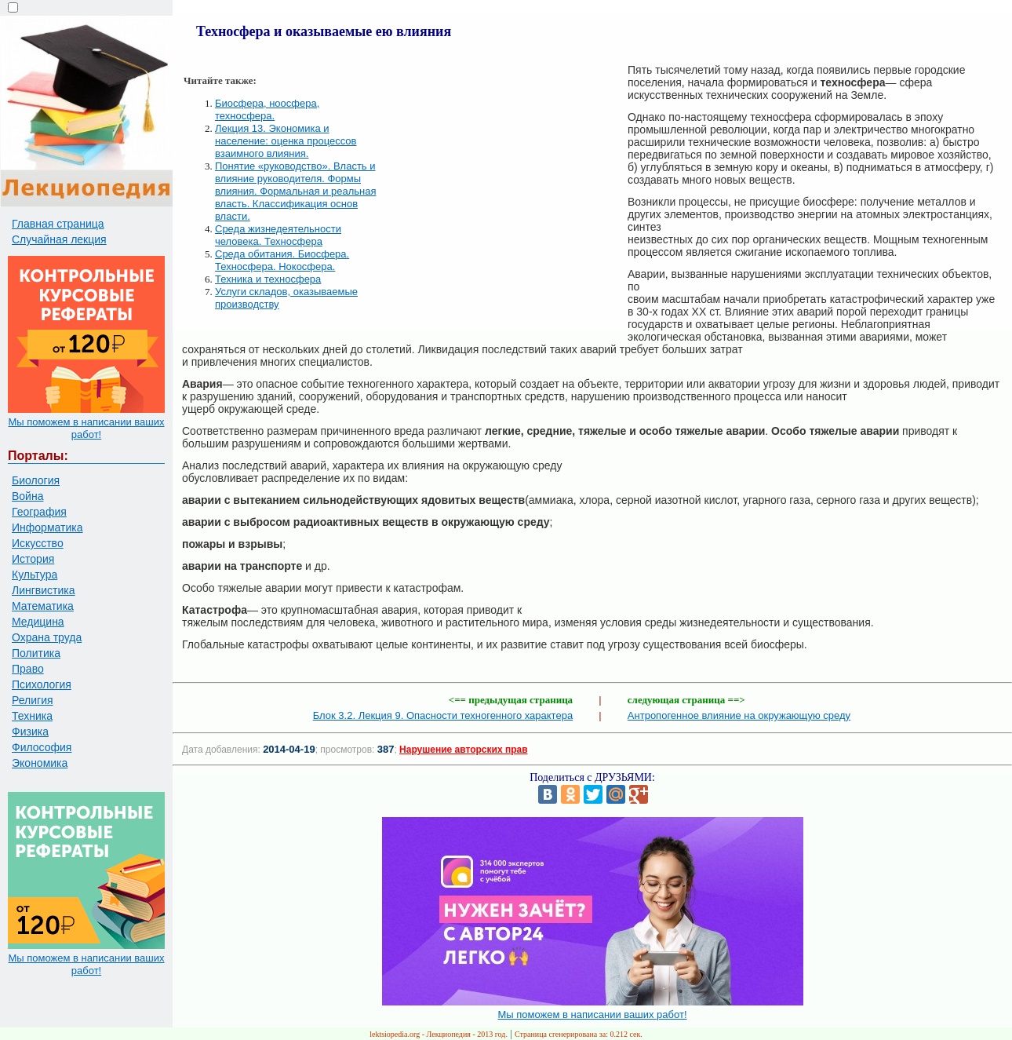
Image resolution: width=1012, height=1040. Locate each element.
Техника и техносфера (268, 279)
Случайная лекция (59, 239)
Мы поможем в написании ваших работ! (86, 428)
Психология (41, 684)
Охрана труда (47, 637)
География (39, 511)
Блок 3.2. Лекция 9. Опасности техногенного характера (443, 715)
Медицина (38, 621)
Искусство (38, 543)
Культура (34, 574)
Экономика (39, 763)
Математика (43, 606)
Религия (32, 700)
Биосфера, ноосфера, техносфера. (267, 109)
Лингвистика (43, 590)
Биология (36, 480)
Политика (36, 653)
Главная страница (58, 223)
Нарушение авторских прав (463, 749)
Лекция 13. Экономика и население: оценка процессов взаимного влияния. (285, 140)
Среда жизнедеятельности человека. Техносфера (278, 235)
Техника (32, 716)
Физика (30, 731)
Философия (41, 747)
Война (27, 496)
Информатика (47, 527)
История (33, 559)
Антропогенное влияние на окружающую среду (739, 715)
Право (28, 668)
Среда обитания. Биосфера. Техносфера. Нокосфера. (282, 260)
